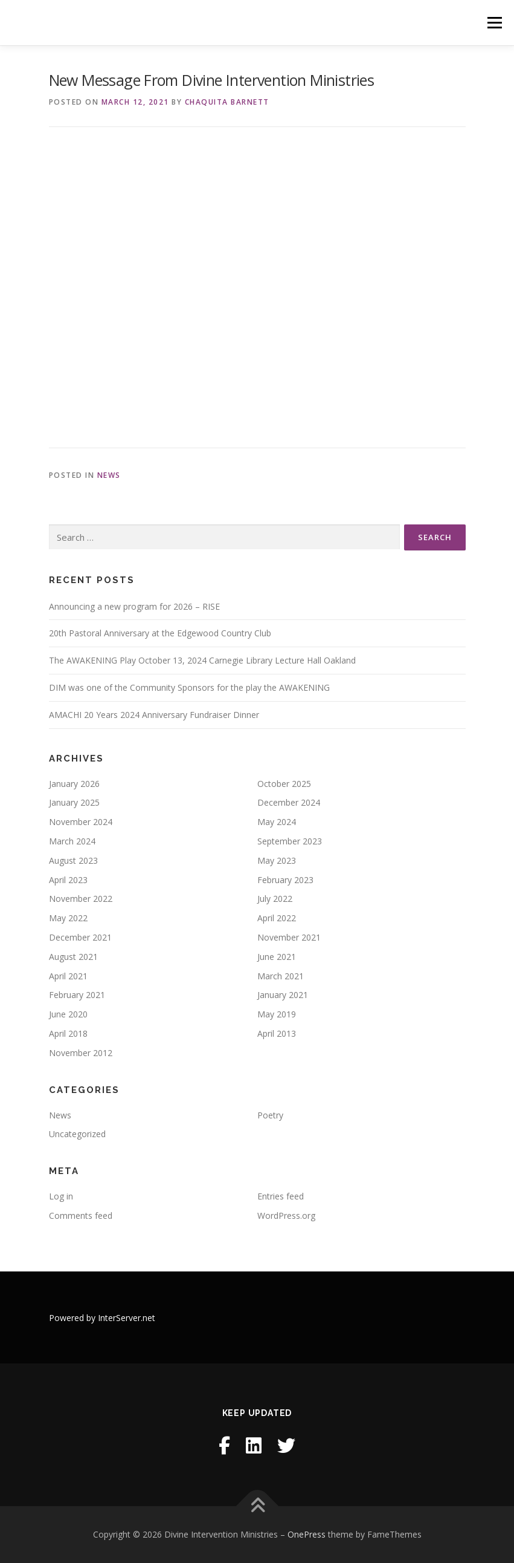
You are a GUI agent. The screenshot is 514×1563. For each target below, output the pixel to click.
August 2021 (73, 956)
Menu (494, 22)
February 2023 (285, 880)
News (109, 475)
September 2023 (289, 841)
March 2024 (72, 841)
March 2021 (280, 976)
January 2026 (74, 783)
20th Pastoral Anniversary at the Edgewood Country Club (160, 633)
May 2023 (276, 860)
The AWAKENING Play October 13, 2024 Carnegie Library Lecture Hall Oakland (202, 660)
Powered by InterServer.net (102, 1317)
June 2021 (276, 956)
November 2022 (80, 898)
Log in (61, 1196)
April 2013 (276, 1033)
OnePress (307, 1534)
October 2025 (284, 783)
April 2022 (276, 918)
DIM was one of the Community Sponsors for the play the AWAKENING (189, 687)
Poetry (270, 1115)
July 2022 (274, 898)
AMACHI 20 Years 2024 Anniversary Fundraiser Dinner (154, 714)
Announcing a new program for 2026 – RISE (134, 606)
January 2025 (74, 802)
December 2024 (288, 802)
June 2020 (68, 1014)
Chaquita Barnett (227, 102)
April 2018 (68, 1033)
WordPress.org (286, 1215)
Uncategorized (77, 1134)
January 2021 (282, 994)
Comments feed (80, 1215)
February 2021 (77, 994)
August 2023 (73, 860)
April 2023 (68, 880)
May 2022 (68, 918)
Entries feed (280, 1196)
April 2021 (68, 976)
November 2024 (80, 821)
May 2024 (276, 821)
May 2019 (276, 1014)
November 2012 (80, 1053)
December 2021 (80, 937)
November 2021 (289, 937)
